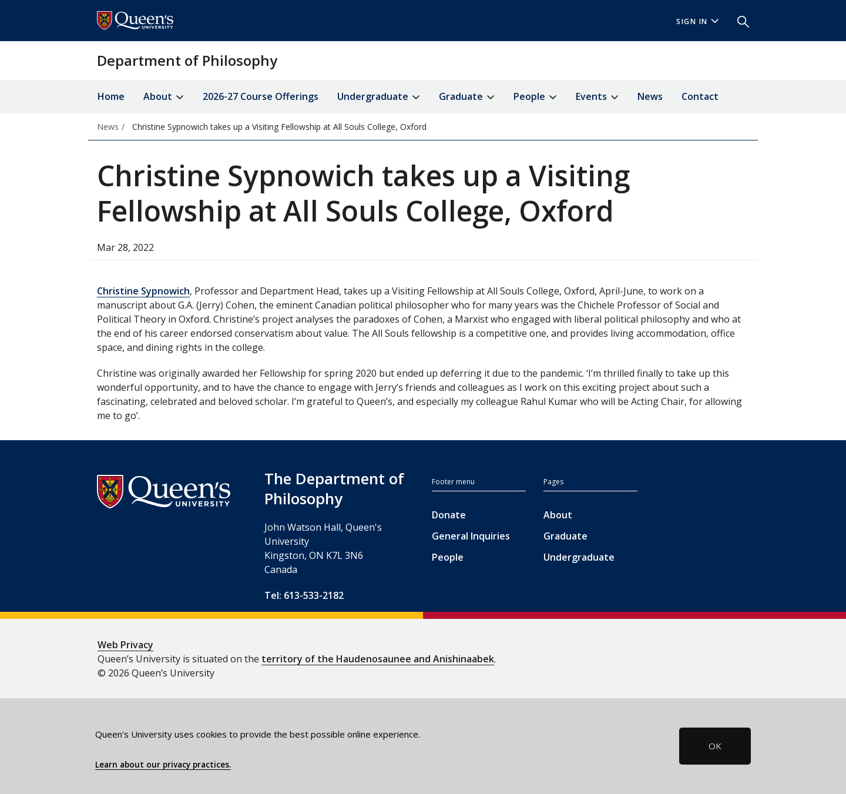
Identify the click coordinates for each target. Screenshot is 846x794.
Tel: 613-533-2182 (304, 595)
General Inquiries (471, 536)
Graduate (565, 536)
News (650, 96)
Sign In (697, 21)
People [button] (535, 97)
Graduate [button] (467, 97)
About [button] (163, 97)
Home (111, 96)
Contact (700, 96)
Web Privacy (125, 644)
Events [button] (597, 97)
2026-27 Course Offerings (260, 96)
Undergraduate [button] (378, 97)
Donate (449, 514)
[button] (738, 20)
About (557, 514)
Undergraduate (579, 557)
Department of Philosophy (187, 60)
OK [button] (715, 746)
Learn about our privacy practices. (163, 764)
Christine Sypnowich (143, 290)
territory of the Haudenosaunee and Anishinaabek (377, 658)
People (448, 557)
